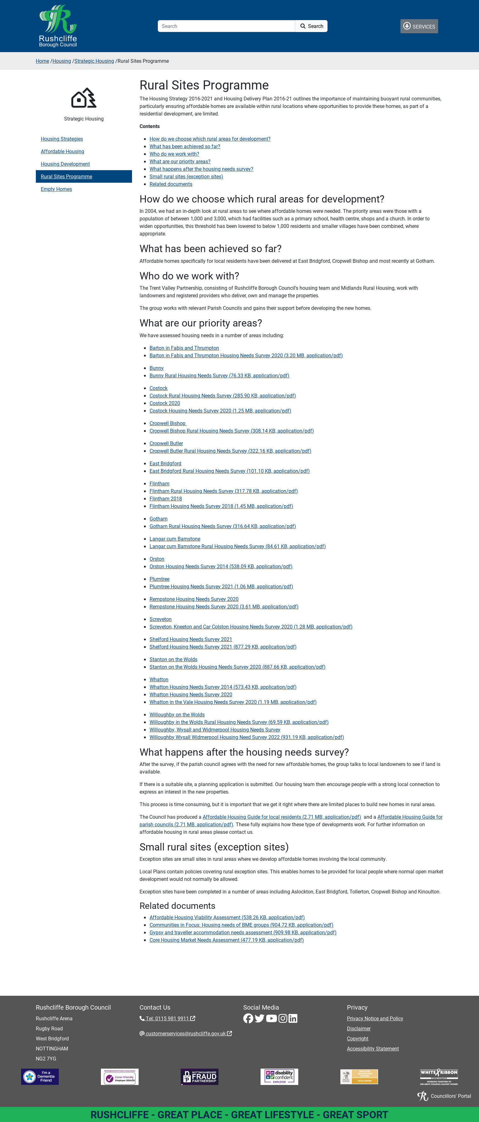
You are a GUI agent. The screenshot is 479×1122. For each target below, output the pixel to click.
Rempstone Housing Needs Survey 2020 (194, 599)
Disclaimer (359, 1028)
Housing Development (65, 163)
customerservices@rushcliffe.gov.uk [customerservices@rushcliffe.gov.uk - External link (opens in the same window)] (188, 1033)
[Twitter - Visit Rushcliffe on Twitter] (260, 1020)
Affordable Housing (62, 151)
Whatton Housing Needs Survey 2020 (191, 694)
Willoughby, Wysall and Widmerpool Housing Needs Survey (215, 729)
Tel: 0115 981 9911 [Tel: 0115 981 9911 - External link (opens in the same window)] (170, 1018)
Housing (61, 60)
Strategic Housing (94, 60)
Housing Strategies (62, 138)
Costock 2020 (165, 403)
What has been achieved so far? (185, 146)
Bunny (157, 367)
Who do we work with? (174, 153)
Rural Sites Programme (66, 176)
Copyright (357, 1038)
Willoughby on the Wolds (177, 714)
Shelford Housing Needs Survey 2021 (191, 639)
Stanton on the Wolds (173, 659)
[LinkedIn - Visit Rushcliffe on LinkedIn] (293, 1020)
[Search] (226, 26)
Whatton (159, 679)
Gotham (159, 518)
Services (419, 26)
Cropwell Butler (166, 443)
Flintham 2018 (166, 498)
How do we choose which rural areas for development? (210, 138)
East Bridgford (165, 463)
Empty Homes (56, 189)
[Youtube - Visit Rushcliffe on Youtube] (272, 1020)
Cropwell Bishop (168, 423)
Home (42, 60)
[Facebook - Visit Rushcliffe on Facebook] (249, 1020)
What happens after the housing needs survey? (201, 168)
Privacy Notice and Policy (375, 1018)
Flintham (159, 483)
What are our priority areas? (180, 161)
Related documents (171, 184)
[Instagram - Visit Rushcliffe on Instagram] (283, 1020)
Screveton (161, 619)
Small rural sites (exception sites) (186, 176)
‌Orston (157, 558)
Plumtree (159, 578)
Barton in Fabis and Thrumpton (184, 347)
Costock (159, 388)
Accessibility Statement (373, 1048)
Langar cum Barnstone (175, 538)
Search (311, 26)
